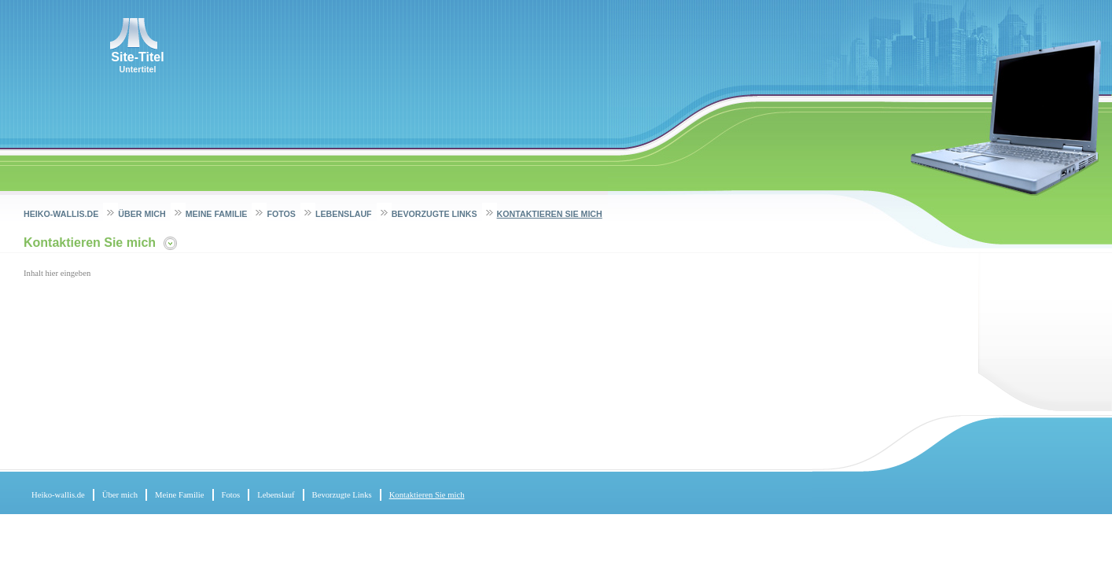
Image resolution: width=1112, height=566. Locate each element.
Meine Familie (217, 214)
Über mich (141, 214)
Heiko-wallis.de (61, 214)
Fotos (281, 214)
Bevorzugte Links (434, 214)
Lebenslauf (343, 214)
